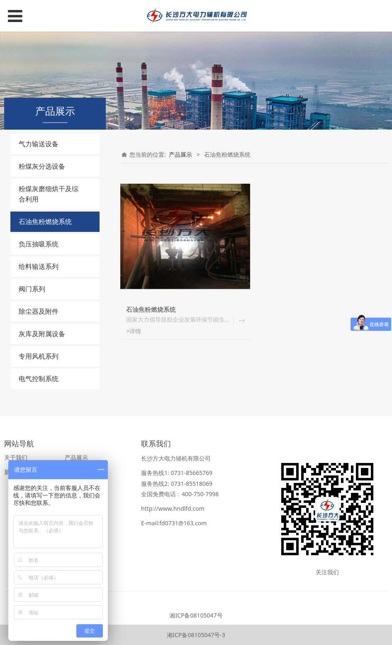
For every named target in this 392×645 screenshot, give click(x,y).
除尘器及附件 (38, 311)
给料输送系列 (38, 266)
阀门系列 (32, 288)
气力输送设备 (38, 143)
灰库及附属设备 (42, 333)
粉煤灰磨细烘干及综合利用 (48, 194)
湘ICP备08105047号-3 (196, 635)
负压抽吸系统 (38, 244)
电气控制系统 (38, 378)
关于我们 (15, 457)
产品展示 (180, 154)
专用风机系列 (38, 356)
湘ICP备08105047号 (195, 615)
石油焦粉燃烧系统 (45, 221)
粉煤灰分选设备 (42, 166)
